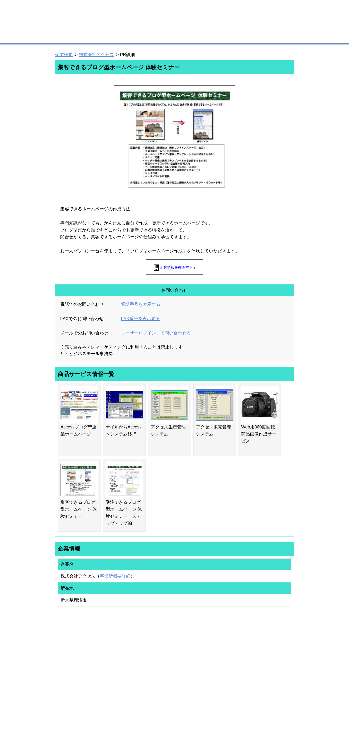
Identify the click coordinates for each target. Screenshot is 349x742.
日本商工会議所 (222, 656)
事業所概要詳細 (115, 576)
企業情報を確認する (176, 267)
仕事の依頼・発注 (62, 668)
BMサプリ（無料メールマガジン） (72, 688)
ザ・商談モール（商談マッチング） (211, 36)
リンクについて (207, 713)
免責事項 (61, 720)
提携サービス (117, 680)
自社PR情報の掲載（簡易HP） (70, 681)
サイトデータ (155, 713)
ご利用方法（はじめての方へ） (272, 656)
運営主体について (263, 668)
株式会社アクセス (96, 54)
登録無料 (73, 26)
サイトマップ (126, 713)
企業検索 (64, 54)
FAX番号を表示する (140, 318)
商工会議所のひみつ (225, 662)
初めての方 (63, 713)
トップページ (65, 36)
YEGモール (219, 675)
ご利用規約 (237, 713)
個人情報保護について (271, 713)
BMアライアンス (120, 686)
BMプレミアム (118, 656)
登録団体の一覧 (162, 656)
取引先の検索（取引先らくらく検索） (75, 662)
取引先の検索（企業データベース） (138, 36)
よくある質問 (260, 662)
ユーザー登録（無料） (64, 656)
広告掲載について (93, 713)
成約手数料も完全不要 (136, 26)
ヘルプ (181, 713)
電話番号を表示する (140, 304)
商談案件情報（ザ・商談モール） (72, 675)
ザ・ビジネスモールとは (236, 8)
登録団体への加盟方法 (166, 662)
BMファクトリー (120, 673)
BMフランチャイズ (121, 692)
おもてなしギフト (224, 668)
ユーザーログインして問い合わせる (156, 333)
